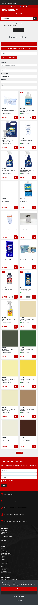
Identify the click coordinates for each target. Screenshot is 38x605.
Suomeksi (4, 482)
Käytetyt (3, 556)
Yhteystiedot (4, 569)
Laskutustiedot (4, 571)
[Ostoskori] (26, 6)
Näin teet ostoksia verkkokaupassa (9, 579)
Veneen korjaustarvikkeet (19, 44)
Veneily (2, 550)
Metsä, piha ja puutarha (6, 553)
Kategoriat (18, 30)
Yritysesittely (4, 568)
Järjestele (3, 79)
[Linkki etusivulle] (9, 10)
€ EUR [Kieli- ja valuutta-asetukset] (17, 6)
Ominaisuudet (4, 73)
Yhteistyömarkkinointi (6, 572)
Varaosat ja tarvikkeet (6, 555)
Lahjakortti (3, 559)
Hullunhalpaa (4, 558)
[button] (19, 76)
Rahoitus (3, 566)
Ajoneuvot (3, 548)
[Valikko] (19, 13)
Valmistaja (3, 68)
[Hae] (17, 18)
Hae (4, 57)
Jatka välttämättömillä (19, 593)
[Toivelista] (23, 6)
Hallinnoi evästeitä (19, 597)
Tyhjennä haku (12, 57)
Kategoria (3, 62)
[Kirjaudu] (12, 6)
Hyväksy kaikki (19, 589)
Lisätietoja (19, 600)
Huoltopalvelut (4, 565)
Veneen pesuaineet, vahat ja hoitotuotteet (19, 48)
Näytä (2, 85)
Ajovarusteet (4, 552)
